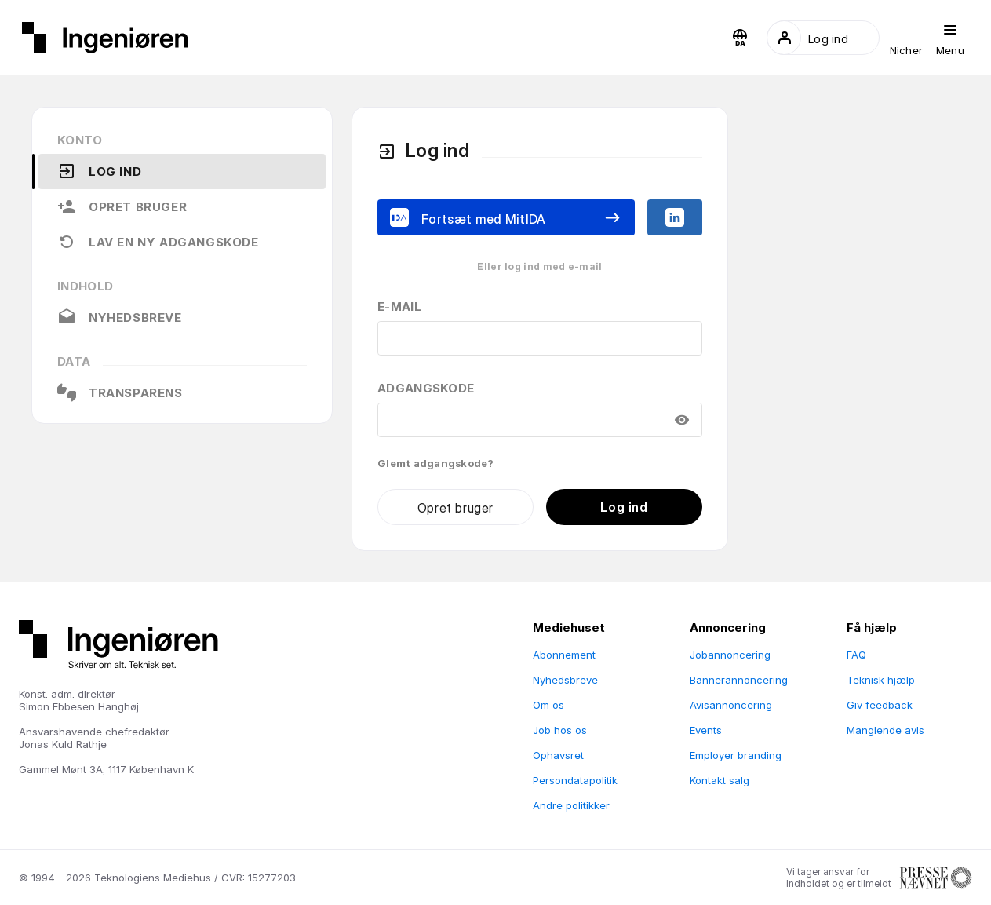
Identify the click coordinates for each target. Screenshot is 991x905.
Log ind (99, 171)
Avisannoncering (731, 705)
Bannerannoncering (739, 679)
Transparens (120, 392)
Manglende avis (885, 730)
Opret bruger (122, 206)
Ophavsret (558, 755)
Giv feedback (880, 705)
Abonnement (564, 654)
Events (706, 730)
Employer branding (736, 755)
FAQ (856, 654)
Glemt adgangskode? (435, 463)
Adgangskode (425, 388)
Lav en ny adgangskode (158, 241)
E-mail (399, 306)
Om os (548, 705)
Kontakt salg (719, 780)
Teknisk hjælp (881, 679)
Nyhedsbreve (119, 317)
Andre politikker (571, 805)
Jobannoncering (730, 654)
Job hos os (560, 730)
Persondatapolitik (575, 780)
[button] (740, 37)
